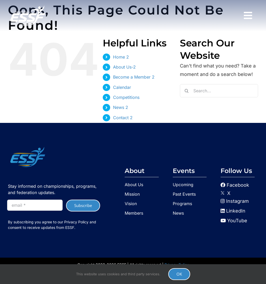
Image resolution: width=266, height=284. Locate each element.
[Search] (186, 90)
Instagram (235, 201)
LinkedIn (233, 211)
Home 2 (121, 57)
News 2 (120, 107)
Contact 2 (123, 117)
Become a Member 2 (134, 77)
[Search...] (219, 90)
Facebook (238, 185)
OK (179, 274)
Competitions (126, 97)
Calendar (122, 87)
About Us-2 (124, 67)
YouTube (234, 220)
